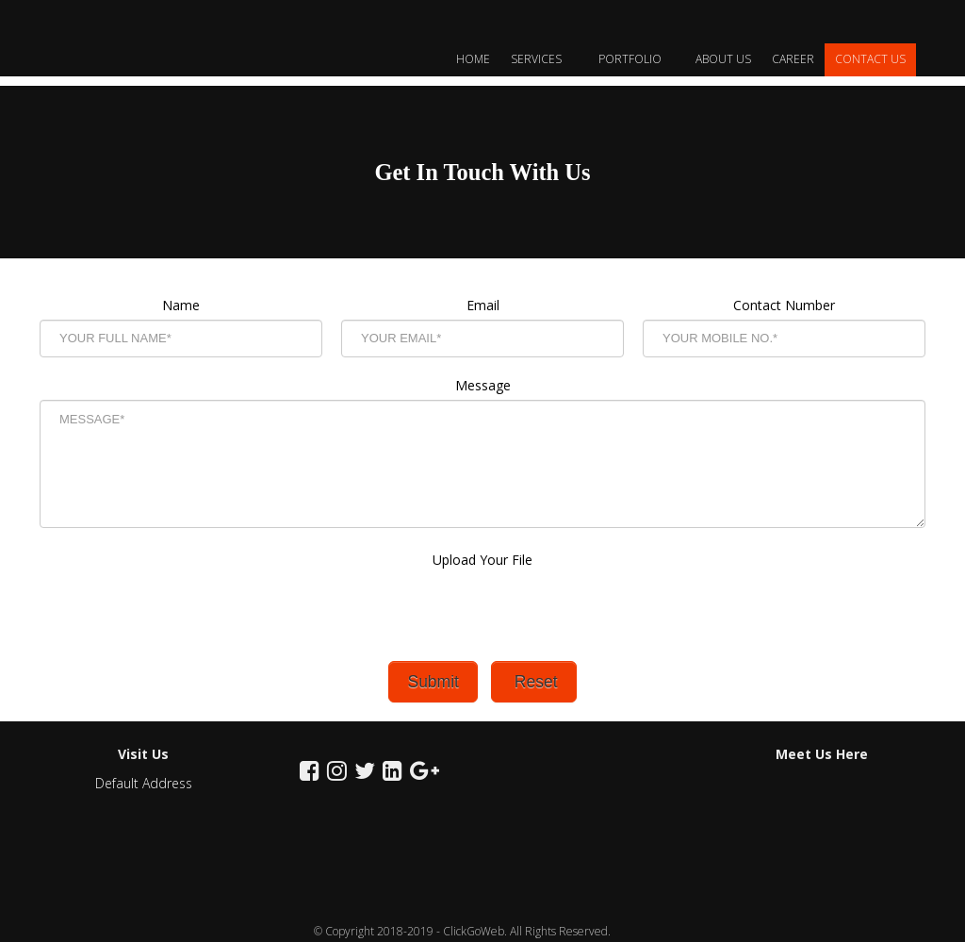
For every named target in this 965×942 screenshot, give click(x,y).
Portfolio (636, 59)
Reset (534, 681)
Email (482, 305)
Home (473, 59)
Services (544, 59)
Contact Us (870, 59)
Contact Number (784, 305)
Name (181, 305)
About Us (723, 59)
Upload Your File (482, 579)
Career (793, 59)
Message (483, 385)
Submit (432, 681)
